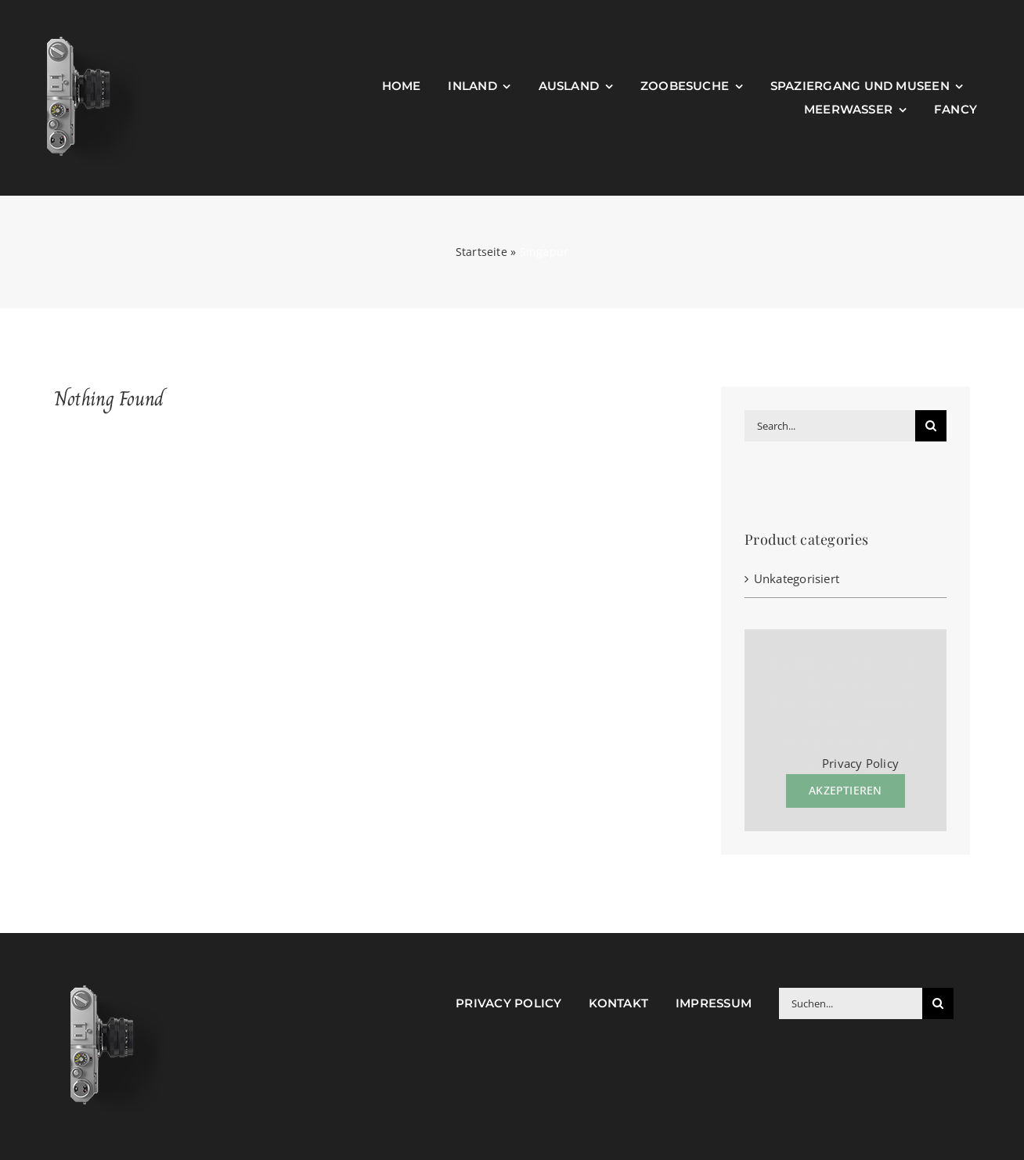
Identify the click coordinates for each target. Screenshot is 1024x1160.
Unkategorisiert (796, 578)
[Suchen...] (850, 1003)
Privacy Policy (860, 763)
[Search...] (830, 425)
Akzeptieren (845, 790)
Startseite (481, 251)
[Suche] (930, 425)
